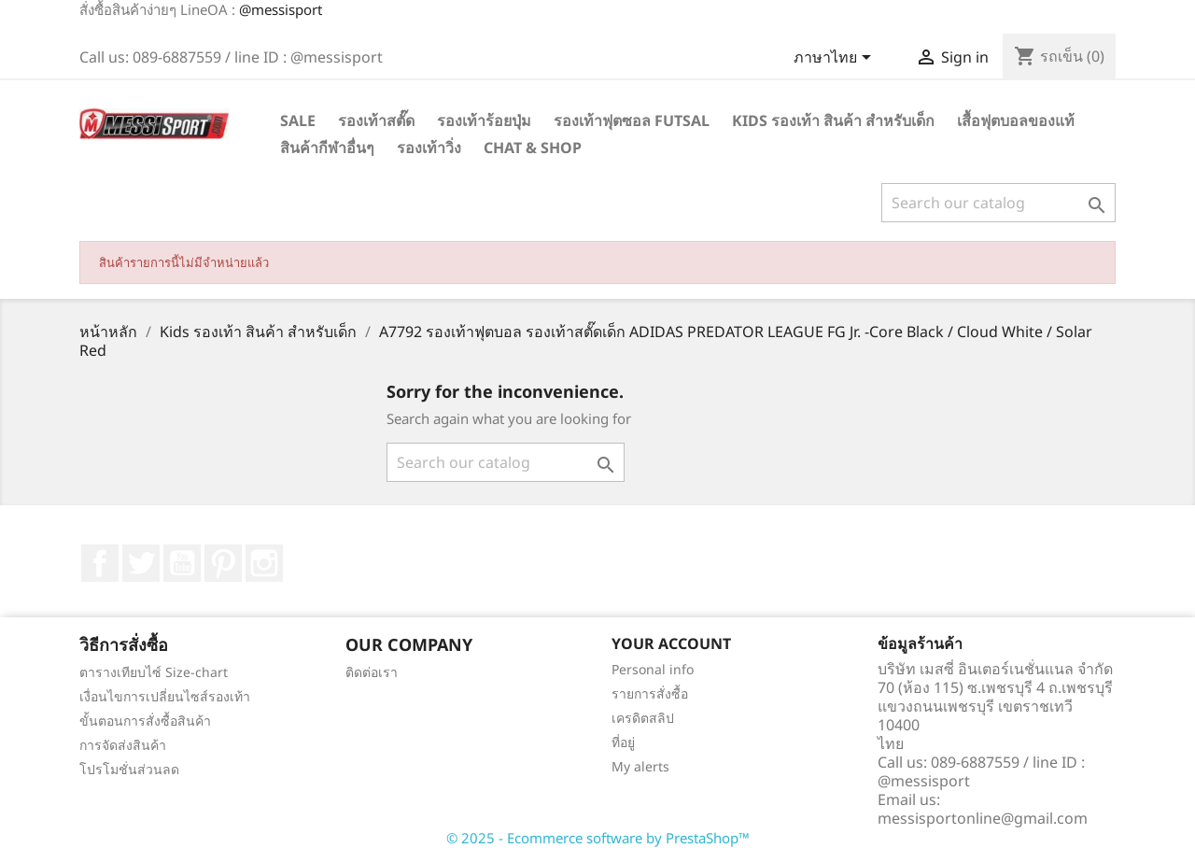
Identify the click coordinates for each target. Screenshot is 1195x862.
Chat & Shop (533, 147)
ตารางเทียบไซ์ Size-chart (153, 672)
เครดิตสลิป (643, 718)
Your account (671, 643)
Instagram (264, 563)
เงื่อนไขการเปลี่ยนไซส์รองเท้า (164, 696)
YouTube (182, 563)
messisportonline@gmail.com (983, 818)
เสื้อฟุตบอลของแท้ (1016, 120)
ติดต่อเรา (371, 672)
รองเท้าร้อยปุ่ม (484, 120)
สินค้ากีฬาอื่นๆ (327, 147)
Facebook (100, 563)
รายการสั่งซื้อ (650, 693)
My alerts (640, 766)
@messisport (280, 9)
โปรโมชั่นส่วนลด (129, 769)
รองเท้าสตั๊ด (376, 120)
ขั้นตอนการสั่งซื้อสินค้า (145, 720)
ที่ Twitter (141, 563)
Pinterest (223, 563)
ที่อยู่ (623, 742)
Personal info (653, 669)
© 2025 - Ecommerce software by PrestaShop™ (598, 837)
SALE (298, 120)
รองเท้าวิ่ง (429, 147)
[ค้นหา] (998, 202)
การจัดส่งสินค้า (122, 745)
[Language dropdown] (836, 59)
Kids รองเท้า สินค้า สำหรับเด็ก (833, 120)
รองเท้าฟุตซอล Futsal (632, 120)
